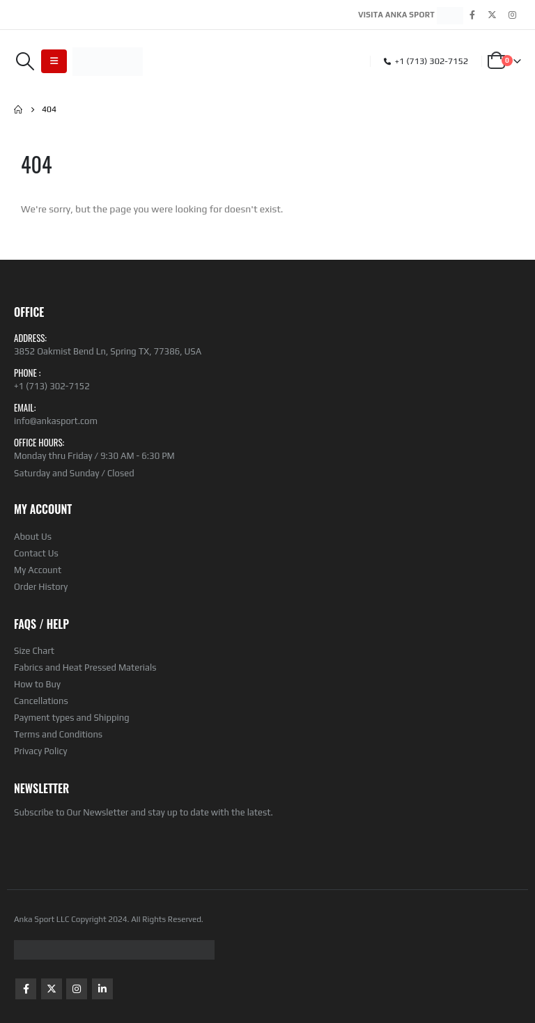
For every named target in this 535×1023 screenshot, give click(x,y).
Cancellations (41, 701)
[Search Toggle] (25, 61)
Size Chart (34, 651)
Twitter (51, 988)
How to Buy (37, 684)
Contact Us (36, 553)
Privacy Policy (40, 751)
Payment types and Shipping (72, 717)
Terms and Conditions (58, 734)
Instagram (76, 988)
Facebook (25, 988)
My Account (37, 570)
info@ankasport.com (56, 421)
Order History (41, 586)
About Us (33, 536)
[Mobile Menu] (54, 61)
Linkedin (102, 988)
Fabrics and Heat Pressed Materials (85, 667)
